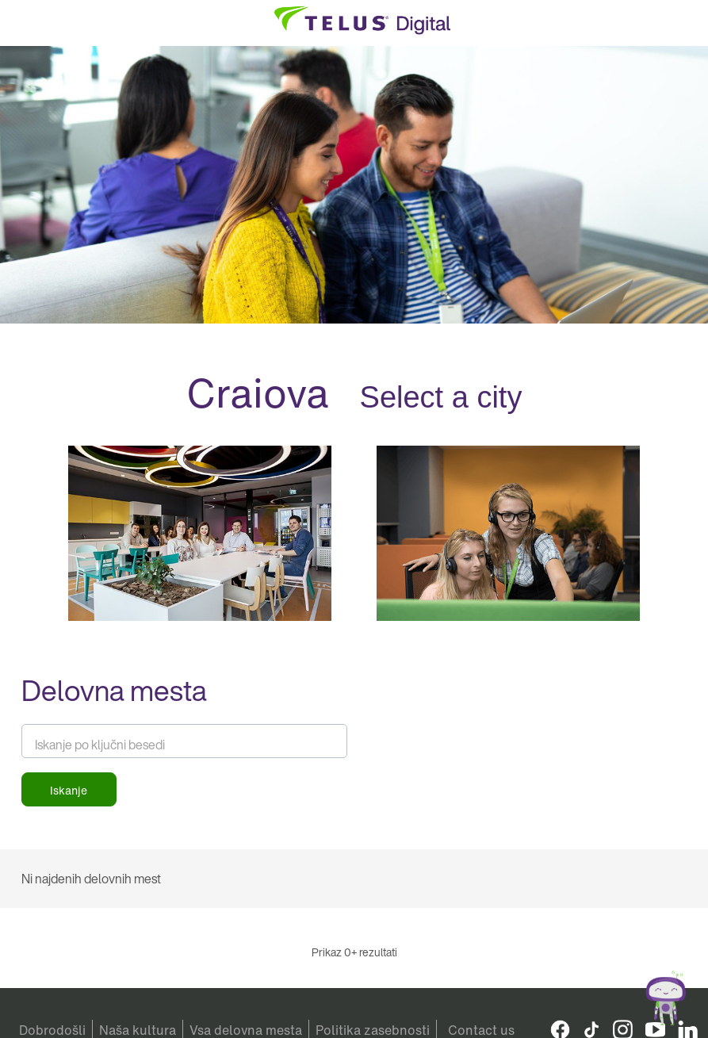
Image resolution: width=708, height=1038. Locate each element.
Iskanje (68, 790)
